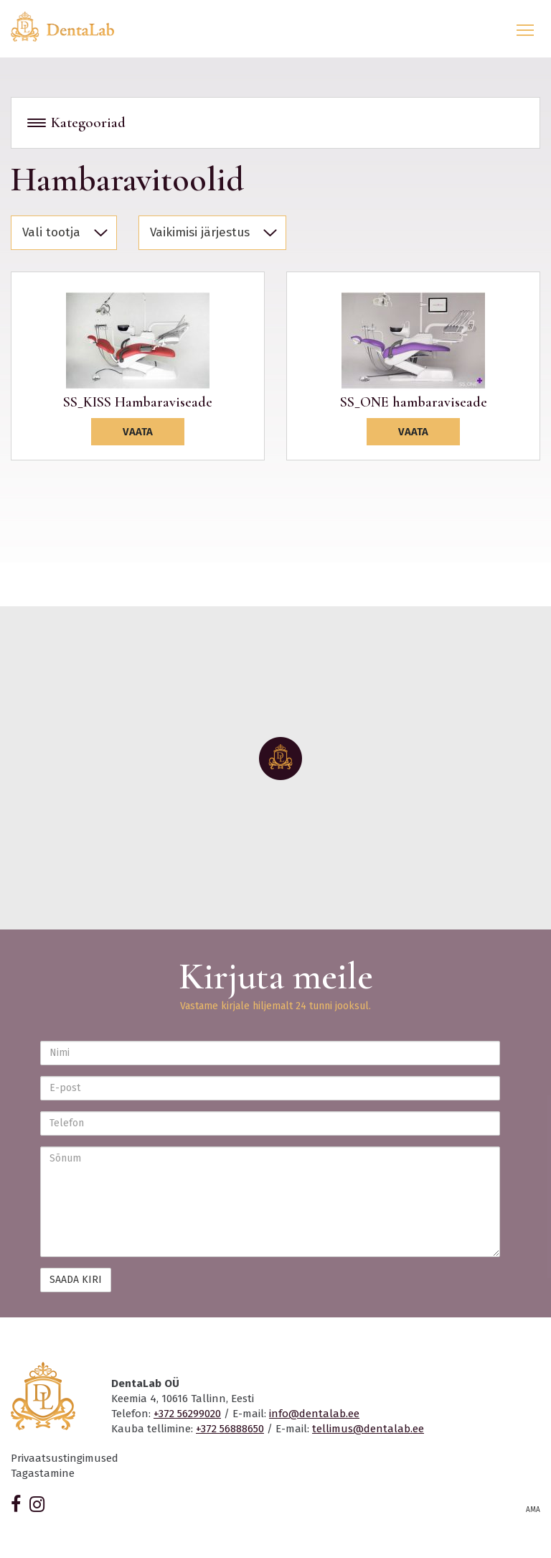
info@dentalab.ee (314, 1413)
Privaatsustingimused (64, 1458)
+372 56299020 (187, 1413)
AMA (533, 1509)
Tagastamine (43, 1473)
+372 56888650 (230, 1428)
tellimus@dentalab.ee (368, 1428)
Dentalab (71, 26)
